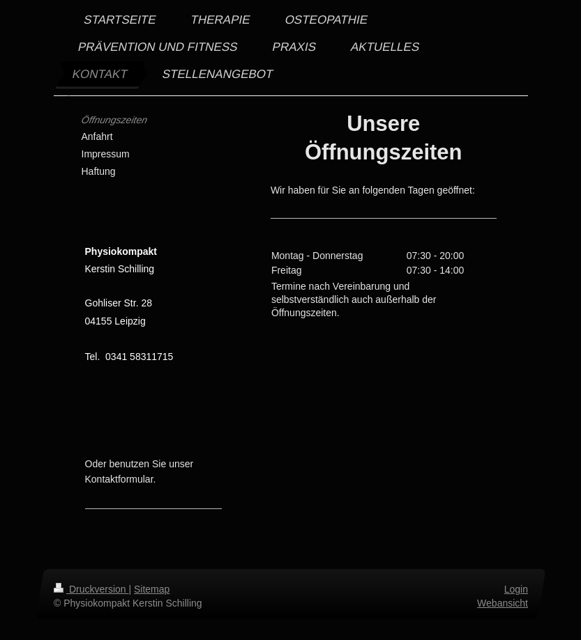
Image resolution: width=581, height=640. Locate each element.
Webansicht (502, 603)
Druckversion (91, 589)
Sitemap (151, 589)
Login (515, 589)
